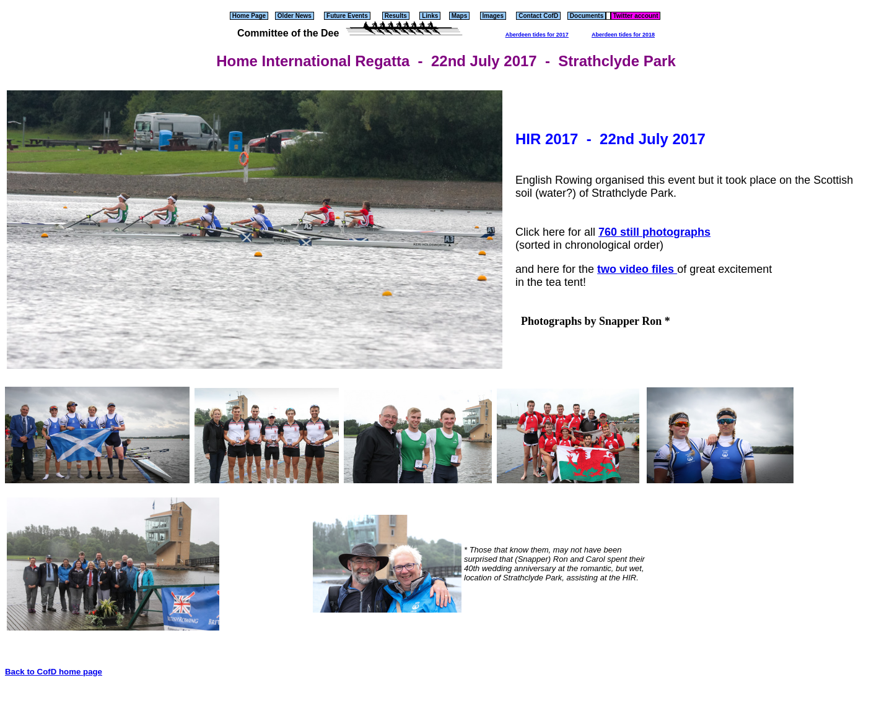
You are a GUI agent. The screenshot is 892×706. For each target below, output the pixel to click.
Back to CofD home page (53, 671)
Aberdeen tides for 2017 (537, 35)
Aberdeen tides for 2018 (623, 35)
